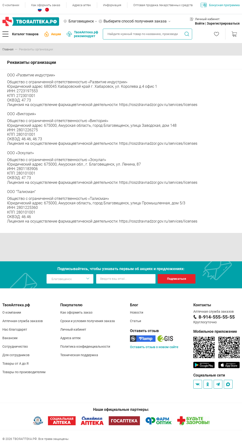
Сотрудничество (15, 346)
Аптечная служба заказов (22, 321)
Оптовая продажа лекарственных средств (163, 5)
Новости (136, 312)
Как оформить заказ (45, 5)
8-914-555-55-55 (217, 317)
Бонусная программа (220, 5)
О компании (10, 5)
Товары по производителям (23, 372)
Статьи (135, 321)
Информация (112, 5)
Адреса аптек (81, 5)
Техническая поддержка (79, 355)
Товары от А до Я (15, 363)
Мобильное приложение (215, 331)
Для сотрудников (16, 355)
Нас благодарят (14, 329)
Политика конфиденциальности (85, 346)
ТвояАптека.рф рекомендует (82, 34)
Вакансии (9, 338)
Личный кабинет (73, 329)
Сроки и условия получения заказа (87, 321)
